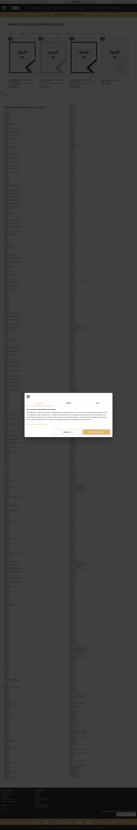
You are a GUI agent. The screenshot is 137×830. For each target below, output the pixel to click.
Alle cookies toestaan (96, 432)
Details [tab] (68, 403)
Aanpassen (68, 432)
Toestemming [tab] (39, 403)
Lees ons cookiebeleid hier (37, 424)
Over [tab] (98, 403)
